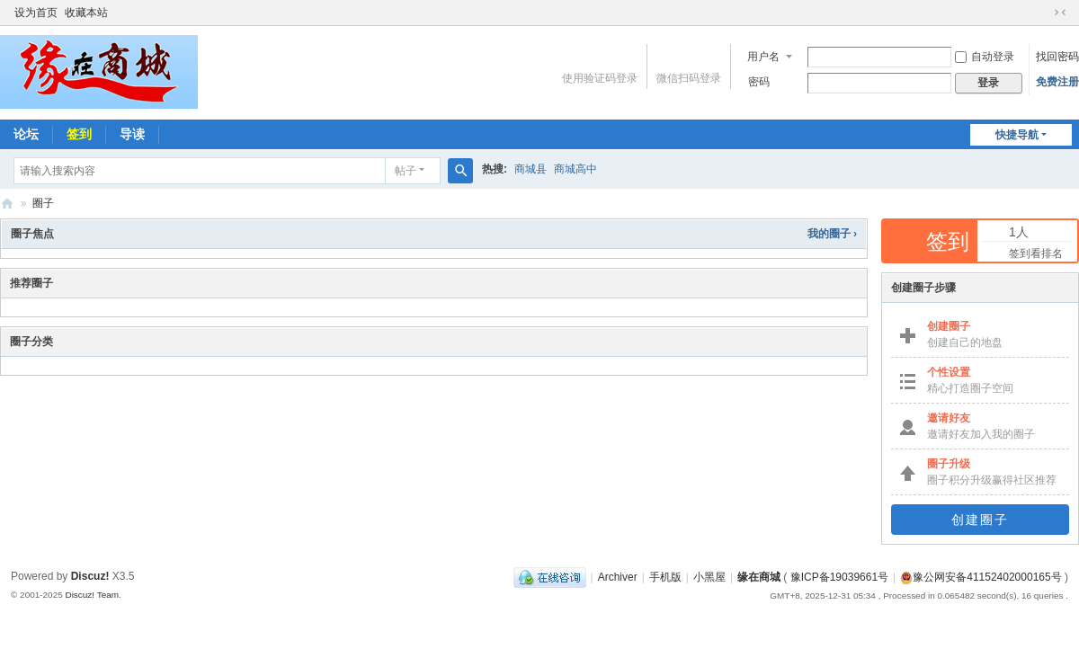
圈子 (43, 203)
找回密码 (1057, 56)
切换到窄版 (1060, 12)
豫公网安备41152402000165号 (980, 577)
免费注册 (1057, 82)
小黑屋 (709, 577)
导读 (132, 134)
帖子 (405, 170)
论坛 (26, 134)
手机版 (665, 577)
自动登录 (984, 56)
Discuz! (90, 576)
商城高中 (575, 169)
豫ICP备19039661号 (839, 577)
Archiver (618, 577)
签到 (79, 134)
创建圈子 (980, 519)
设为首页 (36, 12)
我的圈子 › (832, 233)
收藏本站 (86, 12)
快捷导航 (1017, 135)
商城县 (530, 169)
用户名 (763, 56)
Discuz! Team (92, 595)
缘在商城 (7, 204)
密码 (759, 82)
